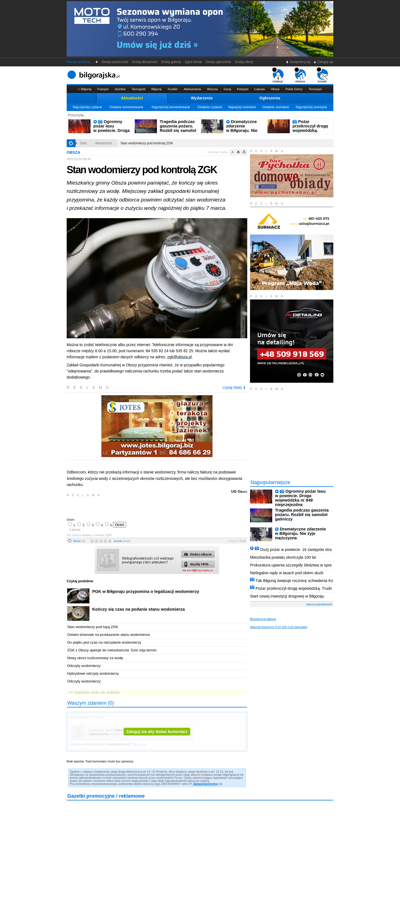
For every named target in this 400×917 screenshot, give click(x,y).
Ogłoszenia (269, 98)
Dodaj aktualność (144, 62)
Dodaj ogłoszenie (218, 62)
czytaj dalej (234, 387)
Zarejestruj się (298, 62)
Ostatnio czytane (209, 107)
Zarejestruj (211, 783)
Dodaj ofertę (244, 62)
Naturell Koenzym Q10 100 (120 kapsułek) (279, 627)
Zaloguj (198, 783)
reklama (300, 75)
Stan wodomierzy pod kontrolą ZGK (147, 143)
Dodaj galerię (171, 62)
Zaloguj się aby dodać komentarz (157, 731)
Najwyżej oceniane (242, 107)
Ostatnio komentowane (126, 107)
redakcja (278, 75)
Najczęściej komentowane (171, 107)
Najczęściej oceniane (311, 107)
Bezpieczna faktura (263, 619)
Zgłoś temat (193, 62)
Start (83, 143)
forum (79, 541)
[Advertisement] (132, 506)
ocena (122, 541)
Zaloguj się (323, 62)
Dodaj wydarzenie (115, 62)
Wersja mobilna (78, 62)
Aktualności (132, 98)
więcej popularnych (319, 604)
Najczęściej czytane (87, 107)
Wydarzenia (201, 98)
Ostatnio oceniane (275, 107)
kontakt (322, 75)
